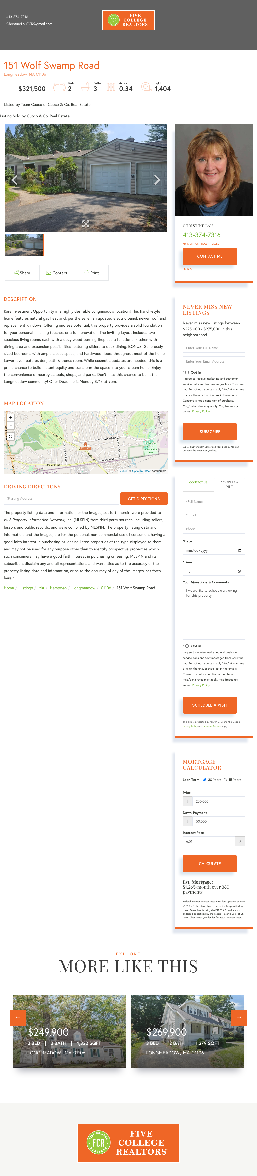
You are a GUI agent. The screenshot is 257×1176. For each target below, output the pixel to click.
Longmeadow (83, 588)
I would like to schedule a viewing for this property (214, 613)
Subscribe (210, 431)
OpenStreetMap (141, 471)
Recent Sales (210, 243)
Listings (26, 588)
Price (187, 792)
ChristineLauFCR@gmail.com (29, 24)
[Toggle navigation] (244, 20)
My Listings (191, 243)
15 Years (232, 779)
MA (41, 588)
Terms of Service (212, 726)
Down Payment (195, 812)
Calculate (210, 863)
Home (9, 588)
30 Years (212, 779)
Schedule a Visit (229, 485)
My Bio (187, 269)
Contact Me (210, 256)
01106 (106, 588)
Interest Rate (193, 832)
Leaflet (123, 471)
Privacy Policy (201, 411)
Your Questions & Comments (206, 582)
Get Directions (144, 498)
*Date (187, 541)
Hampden (58, 588)
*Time (187, 562)
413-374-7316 (17, 17)
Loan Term (191, 779)
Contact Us (198, 482)
